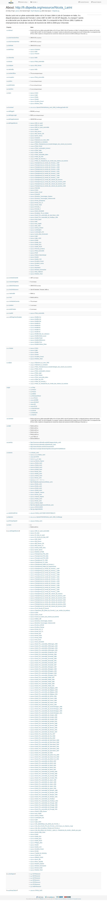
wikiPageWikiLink (12, 123)
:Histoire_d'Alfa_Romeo (38, 811)
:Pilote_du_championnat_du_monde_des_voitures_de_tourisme (49, 160)
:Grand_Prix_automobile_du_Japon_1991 (43, 786)
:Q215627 (34, 402)
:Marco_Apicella (36, 861)
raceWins (10, 89)
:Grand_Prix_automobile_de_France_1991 (43, 704)
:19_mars (34, 533)
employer (10, 65)
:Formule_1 (35, 207)
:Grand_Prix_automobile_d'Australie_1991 (43, 660)
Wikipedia (42, 898)
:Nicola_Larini (34, 452)
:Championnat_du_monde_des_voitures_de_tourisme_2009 (48, 186)
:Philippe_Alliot (36, 842)
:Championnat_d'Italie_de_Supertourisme (43, 566)
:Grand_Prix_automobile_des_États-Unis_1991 (44, 759)
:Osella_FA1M (36, 246)
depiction (10, 517)
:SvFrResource (35, 874)
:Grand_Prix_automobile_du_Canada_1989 (43, 773)
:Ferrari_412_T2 (36, 631)
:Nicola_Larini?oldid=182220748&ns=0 (42, 513)
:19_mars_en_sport (37, 535)
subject (9, 362)
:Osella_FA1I (35, 242)
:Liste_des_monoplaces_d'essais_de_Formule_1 (45, 828)
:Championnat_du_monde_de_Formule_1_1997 (45, 177)
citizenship (10, 57)
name (9, 525)
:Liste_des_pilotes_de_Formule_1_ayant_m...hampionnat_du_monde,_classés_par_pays (55, 830)
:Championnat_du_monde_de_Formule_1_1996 (45, 587)
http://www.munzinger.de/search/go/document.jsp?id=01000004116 (47, 448)
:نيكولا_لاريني (35, 459)
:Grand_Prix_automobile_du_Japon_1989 (43, 782)
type (8, 387)
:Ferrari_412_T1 (36, 202)
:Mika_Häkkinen (36, 271)
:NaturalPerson (34, 408)
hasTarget (11, 874)
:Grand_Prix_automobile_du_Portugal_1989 (43, 805)
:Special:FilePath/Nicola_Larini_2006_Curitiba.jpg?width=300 (49, 107)
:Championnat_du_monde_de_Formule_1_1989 (45, 167)
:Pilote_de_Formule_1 (38, 158)
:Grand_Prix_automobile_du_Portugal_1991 (43, 809)
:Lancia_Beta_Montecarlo (39, 234)
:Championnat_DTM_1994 (39, 556)
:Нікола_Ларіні (36, 503)
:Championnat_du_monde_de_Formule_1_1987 (45, 163)
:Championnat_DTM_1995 (39, 558)
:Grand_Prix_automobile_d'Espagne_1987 (43, 667)
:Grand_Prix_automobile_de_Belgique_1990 (44, 692)
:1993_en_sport (36, 123)
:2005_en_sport (36, 125)
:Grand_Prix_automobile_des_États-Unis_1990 (44, 757)
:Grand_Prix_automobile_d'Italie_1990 (42, 683)
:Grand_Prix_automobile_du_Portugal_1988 (43, 803)
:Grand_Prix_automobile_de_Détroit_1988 (43, 696)
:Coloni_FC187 (36, 192)
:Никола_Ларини (37, 461)
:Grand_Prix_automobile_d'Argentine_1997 (43, 652)
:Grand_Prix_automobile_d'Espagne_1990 (43, 673)
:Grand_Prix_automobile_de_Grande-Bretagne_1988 (46, 706)
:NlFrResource (35, 876)
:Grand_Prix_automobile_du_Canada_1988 (43, 771)
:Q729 (33, 406)
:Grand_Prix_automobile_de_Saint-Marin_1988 (44, 740)
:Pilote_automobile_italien (39, 154)
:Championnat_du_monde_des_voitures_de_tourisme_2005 (48, 181)
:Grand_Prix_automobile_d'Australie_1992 (43, 662)
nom (9, 297)
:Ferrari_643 (35, 633)
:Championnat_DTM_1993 (39, 554)
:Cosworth (35, 194)
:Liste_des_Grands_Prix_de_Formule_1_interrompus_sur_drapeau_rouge (51, 826)
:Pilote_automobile (37, 61)
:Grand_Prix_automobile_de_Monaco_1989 (43, 725)
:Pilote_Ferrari (36, 146)
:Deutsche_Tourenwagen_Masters (41, 196)
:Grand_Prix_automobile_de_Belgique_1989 (44, 690)
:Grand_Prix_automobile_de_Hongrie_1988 (43, 715)
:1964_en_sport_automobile (39, 531)
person (17, 11)
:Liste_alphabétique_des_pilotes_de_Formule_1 (45, 824)
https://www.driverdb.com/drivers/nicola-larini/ (42, 446)
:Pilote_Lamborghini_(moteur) (40, 148)
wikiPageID (10, 111)
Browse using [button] (23, 2)
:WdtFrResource (35, 886)
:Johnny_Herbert (36, 227)
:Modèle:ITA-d (36, 342)
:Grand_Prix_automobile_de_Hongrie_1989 (43, 717)
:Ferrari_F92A (36, 204)
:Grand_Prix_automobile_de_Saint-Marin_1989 (44, 742)
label (9, 426)
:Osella (34, 97)
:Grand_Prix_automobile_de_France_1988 (43, 698)
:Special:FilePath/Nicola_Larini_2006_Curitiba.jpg (46, 517)
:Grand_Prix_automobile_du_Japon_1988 (43, 780)
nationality (10, 69)
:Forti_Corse (35, 639)
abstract (10, 30)
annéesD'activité (12, 277)
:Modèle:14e (35, 319)
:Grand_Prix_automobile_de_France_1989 (43, 700)
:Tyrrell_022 (35, 855)
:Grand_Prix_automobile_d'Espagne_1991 (43, 675)
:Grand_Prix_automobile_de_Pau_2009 (42, 738)
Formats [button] (34, 2)
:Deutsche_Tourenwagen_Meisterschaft (42, 198)
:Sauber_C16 (35, 259)
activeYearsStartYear (13, 41)
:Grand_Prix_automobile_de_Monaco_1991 (43, 729)
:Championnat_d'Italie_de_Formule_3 (42, 564)
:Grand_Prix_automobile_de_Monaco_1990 (43, 727)
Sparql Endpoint (96, 2)
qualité (10, 313)
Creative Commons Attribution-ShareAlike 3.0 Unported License (68, 898)
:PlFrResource (35, 884)
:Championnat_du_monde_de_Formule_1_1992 (45, 173)
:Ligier (34, 95)
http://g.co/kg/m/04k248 (36, 509)
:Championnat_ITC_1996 (39, 562)
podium (9, 81)
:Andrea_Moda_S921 (38, 547)
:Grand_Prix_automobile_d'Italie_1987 (42, 677)
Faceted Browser (83, 2)
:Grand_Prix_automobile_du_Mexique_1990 (43, 794)
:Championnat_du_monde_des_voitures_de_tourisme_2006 (48, 600)
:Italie (33, 51)
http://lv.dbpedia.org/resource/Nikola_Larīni (41, 482)
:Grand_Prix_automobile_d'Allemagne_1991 (44, 650)
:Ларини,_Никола (37, 492)
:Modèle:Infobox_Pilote (38, 344)
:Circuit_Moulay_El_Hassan (39, 608)
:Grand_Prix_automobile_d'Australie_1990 (43, 658)
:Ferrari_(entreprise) (37, 200)
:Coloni (34, 93)
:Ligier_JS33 (35, 238)
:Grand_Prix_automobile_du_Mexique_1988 (43, 790)
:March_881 (35, 859)
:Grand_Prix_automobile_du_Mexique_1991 (43, 796)
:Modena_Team (36, 103)
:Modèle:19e (35, 321)
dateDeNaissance (13, 285)
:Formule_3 (35, 209)
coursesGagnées (12, 281)
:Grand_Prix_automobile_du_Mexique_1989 (43, 792)
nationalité (11, 293)
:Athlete (33, 393)
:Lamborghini (35, 230)
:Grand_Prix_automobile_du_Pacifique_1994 (44, 217)
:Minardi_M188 (36, 868)
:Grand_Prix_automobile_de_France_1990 (43, 702)
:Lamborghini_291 (37, 232)
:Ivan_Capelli (35, 223)
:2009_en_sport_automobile (39, 127)
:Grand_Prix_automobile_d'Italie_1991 (42, 685)
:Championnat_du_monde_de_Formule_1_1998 (45, 591)
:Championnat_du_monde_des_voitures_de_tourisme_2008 (48, 604)
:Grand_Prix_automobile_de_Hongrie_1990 (43, 719)
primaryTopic (12, 890)
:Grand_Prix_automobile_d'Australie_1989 (43, 656)
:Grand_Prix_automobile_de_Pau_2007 (42, 734)
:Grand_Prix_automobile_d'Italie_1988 (42, 679)
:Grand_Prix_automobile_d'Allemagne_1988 (44, 644)
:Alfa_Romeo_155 (37, 133)
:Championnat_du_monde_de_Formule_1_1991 (45, 171)
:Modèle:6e (35, 327)
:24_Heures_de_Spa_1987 (39, 537)
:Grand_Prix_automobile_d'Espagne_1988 (43, 669)
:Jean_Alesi (35, 225)
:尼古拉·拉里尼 (36, 507)
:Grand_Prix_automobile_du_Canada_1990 (43, 775)
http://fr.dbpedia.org (36, 11)
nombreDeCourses (13, 301)
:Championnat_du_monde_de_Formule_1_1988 (45, 165)
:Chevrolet (35, 188)
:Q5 (33, 404)
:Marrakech (35, 267)
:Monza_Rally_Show (37, 832)
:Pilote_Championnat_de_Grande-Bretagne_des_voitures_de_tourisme (51, 144)
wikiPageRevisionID (13, 119)
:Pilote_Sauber (36, 152)
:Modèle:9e (35, 331)
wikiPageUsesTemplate (14, 317)
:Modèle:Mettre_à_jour (38, 336)
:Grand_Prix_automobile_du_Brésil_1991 (43, 767)
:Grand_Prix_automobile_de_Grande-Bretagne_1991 (46, 713)
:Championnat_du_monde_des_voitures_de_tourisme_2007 (48, 184)
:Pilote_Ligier (36, 150)
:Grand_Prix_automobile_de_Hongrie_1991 (43, 721)
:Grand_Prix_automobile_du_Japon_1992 (43, 788)
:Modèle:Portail (36, 338)
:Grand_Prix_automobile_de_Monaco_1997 (43, 731)
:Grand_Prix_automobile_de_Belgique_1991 (44, 694)
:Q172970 (34, 456)
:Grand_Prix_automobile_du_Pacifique (42, 798)
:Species (33, 414)
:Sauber (34, 99)
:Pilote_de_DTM (36, 156)
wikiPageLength (12, 115)
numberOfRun (11, 73)
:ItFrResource (35, 880)
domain (9, 61)
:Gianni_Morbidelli (37, 211)
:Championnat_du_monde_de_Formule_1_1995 (45, 585)
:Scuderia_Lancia (37, 263)
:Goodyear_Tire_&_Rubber (39, 213)
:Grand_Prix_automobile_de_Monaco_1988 (43, 723)
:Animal (33, 410)
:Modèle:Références (37, 340)
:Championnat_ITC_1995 (39, 560)
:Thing (32, 387)
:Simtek (34, 851)
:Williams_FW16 (36, 857)
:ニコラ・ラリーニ (37, 480)
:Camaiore (35, 49)
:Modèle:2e (35, 323)
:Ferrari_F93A (36, 637)
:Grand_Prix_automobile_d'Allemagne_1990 (44, 648)
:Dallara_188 (35, 618)
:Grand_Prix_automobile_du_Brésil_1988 (43, 761)
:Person (33, 389)
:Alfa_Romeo (35, 65)
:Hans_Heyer (35, 219)
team (9, 93)
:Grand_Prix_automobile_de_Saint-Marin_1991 (44, 746)
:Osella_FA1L (36, 244)
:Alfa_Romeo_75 (36, 545)
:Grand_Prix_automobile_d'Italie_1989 (42, 681)
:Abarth (34, 129)
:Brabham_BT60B (37, 552)
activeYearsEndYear (13, 37)
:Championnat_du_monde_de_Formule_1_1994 (45, 175)
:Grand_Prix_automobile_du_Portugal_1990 (43, 807)
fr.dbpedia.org (55, 11)
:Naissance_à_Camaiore (39, 142)
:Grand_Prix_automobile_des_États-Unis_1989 (44, 755)
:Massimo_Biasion (37, 863)
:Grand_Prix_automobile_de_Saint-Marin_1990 (44, 744)
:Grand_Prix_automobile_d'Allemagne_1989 (44, 646)
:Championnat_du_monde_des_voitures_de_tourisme (46, 179)
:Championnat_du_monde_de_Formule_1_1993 (45, 581)
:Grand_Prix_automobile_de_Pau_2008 (42, 736)
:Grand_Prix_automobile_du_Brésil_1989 (43, 763)
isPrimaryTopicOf (12, 521)
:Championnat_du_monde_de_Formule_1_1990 (45, 169)
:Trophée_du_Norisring (38, 853)
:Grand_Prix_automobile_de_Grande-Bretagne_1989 (46, 708)
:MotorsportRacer (35, 396)
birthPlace (10, 49)
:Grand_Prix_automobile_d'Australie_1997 (43, 665)
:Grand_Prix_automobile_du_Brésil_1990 (43, 765)
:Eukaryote (34, 412)
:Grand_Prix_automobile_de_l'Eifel (41, 752)
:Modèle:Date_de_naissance (39, 334)
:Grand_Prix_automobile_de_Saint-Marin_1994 (44, 215)
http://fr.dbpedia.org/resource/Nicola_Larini (43, 7)
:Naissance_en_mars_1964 (39, 140)
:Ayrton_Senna (36, 135)
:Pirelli (34, 253)
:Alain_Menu (35, 539)
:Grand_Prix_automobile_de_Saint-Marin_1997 (44, 750)
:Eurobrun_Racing (37, 627)
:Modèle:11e (35, 317)
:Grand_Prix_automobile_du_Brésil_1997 (43, 769)
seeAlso (10, 442)
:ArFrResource (35, 878)
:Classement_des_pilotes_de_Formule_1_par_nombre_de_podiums (50, 610)
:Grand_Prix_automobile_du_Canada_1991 (43, 778)
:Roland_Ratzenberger (38, 255)
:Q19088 (34, 400)
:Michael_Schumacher (38, 269)
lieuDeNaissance (12, 289)
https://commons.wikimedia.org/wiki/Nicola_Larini (43, 444)
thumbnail (10, 107)
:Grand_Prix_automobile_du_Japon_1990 (43, 784)
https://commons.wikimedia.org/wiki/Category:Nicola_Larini (45, 442)
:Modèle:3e (35, 325)
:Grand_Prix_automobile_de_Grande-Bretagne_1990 (46, 711)
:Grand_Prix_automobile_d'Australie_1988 (43, 654)
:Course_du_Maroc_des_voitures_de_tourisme (44, 616)
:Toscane (34, 53)
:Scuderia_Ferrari (37, 101)
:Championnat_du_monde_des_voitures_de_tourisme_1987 (48, 595)
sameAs (9, 452)
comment (10, 418)
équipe (10, 348)
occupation (10, 77)
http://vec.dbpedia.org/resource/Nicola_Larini (42, 505)
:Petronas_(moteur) (37, 248)
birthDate (10, 45)
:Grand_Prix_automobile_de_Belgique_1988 (44, 688)
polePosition (11, 85)
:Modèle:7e (35, 329)
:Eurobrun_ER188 (37, 625)
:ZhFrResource (35, 882)
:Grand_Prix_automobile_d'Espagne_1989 (43, 671)
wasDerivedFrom (12, 513)
